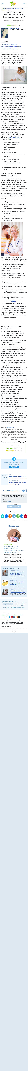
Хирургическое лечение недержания (9, 48)
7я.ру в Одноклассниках (17, 617)
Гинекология (17, 604)
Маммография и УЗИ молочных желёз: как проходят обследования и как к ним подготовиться (17, 485)
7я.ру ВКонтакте (14, 617)
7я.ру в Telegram (9, 617)
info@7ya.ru (3, 614)
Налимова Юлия (10, 427)
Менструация (6, 607)
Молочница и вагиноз (9, 605)
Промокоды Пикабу (19, 614)
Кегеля (13, 301)
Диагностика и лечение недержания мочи (11, 46)
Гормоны (23, 604)
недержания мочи (14, 138)
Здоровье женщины (8, 604)
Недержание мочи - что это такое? (9, 44)
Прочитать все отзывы (14, 506)
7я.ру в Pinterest (12, 617)
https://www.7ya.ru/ (10, 614)
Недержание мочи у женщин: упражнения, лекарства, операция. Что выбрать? (17, 573)
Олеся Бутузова (14, 28)
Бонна (6, 619)
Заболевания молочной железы (18, 607)
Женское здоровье (13, 480)
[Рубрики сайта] (2, 3)
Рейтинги (3, 619)
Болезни (12, 589)
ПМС (22, 605)
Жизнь (10, 474)
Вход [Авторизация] (25, 3)
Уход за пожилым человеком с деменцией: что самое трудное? (17, 591)
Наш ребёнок (11, 619)
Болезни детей (13, 580)
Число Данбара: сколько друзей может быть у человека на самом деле (18, 478)
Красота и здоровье (8, 602)
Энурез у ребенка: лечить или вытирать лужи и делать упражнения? (17, 583)
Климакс (17, 605)
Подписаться (14, 467)
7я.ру (19, 617)
